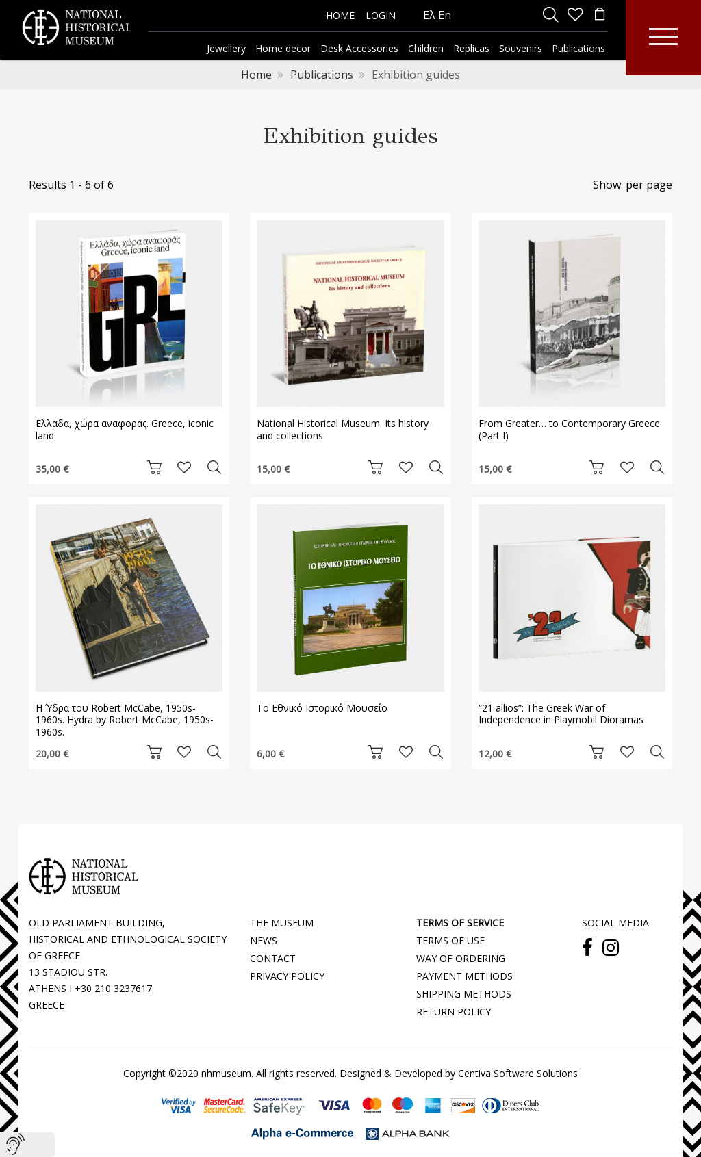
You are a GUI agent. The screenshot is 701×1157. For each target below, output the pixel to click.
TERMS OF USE (450, 940)
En (444, 15)
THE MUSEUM (282, 922)
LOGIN (381, 15)
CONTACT (273, 958)
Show (607, 184)
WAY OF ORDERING (460, 958)
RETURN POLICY (453, 1011)
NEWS (263, 940)
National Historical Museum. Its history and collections (343, 429)
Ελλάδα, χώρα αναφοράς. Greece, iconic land (125, 429)
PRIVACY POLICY (287, 976)
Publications (321, 74)
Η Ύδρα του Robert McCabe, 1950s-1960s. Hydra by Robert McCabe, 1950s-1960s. (125, 719)
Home (256, 74)
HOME (340, 15)
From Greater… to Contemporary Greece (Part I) (569, 429)
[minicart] (599, 15)
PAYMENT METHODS (464, 976)
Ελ (429, 15)
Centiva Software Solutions (518, 1073)
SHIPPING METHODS (463, 993)
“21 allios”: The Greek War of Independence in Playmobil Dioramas (561, 714)
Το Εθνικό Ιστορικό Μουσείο (322, 707)
